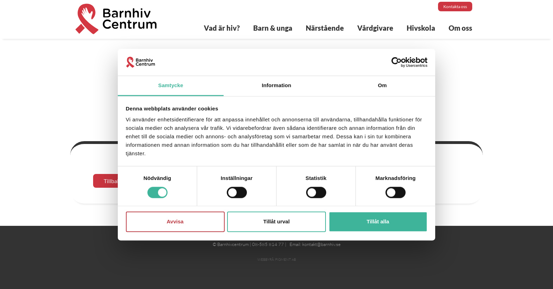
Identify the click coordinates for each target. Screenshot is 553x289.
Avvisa (175, 222)
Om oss (460, 28)
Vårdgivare (375, 28)
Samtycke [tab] (170, 86)
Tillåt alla (378, 222)
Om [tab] (382, 86)
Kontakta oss (455, 6)
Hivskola (421, 28)
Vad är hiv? (222, 28)
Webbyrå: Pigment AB (276, 259)
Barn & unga (272, 28)
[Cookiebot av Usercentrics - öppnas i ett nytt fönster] (396, 62)
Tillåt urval (276, 222)
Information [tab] (276, 86)
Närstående (325, 28)
